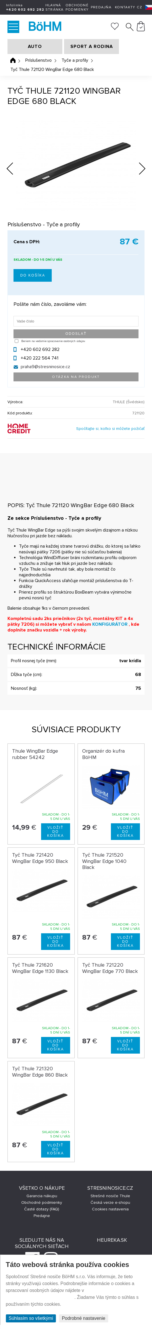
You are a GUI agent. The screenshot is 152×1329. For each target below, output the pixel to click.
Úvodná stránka (13, 60)
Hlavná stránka (54, 7)
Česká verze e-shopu (110, 1202)
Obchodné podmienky (77, 7)
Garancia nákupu (41, 1195)
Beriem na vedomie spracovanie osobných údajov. (53, 341)
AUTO (35, 46)
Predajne (42, 1215)
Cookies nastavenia (110, 1209)
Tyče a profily (74, 60)
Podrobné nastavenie (83, 1318)
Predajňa (101, 7)
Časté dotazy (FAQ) (41, 1209)
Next (137, 169)
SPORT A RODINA (91, 46)
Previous (14, 167)
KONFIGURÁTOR (110, 624)
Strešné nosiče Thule (110, 1195)
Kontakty (125, 7)
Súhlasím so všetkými (31, 1318)
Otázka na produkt (76, 377)
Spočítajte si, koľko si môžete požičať (110, 428)
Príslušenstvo (38, 60)
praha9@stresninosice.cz (45, 367)
